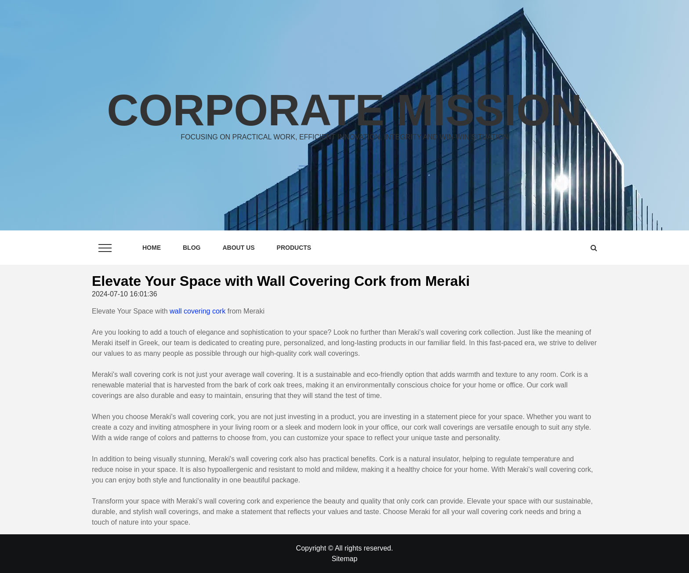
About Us (238, 247)
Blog (191, 247)
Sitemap (345, 558)
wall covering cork (197, 311)
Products (294, 247)
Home (151, 247)
